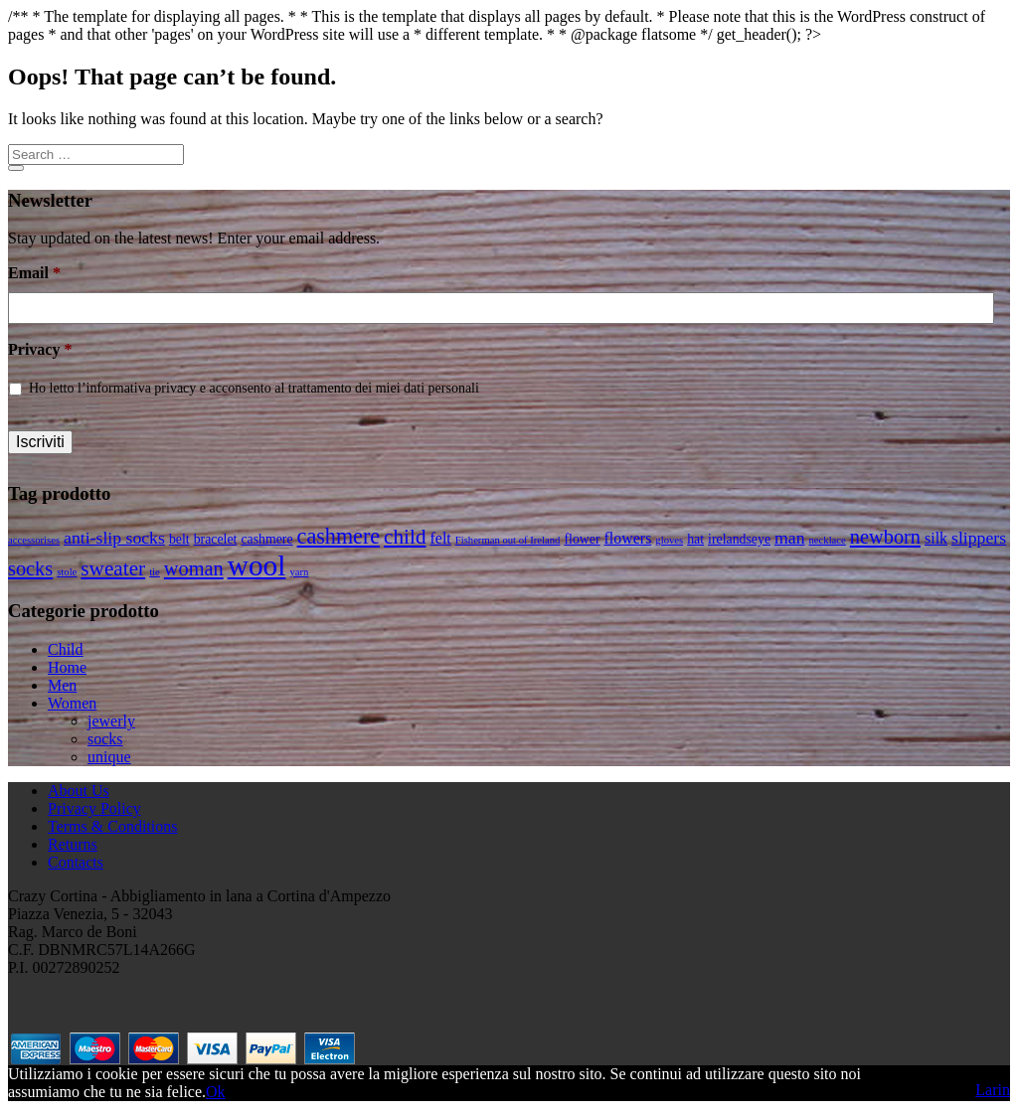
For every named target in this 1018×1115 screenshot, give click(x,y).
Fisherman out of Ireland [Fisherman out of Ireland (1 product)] (508, 540)
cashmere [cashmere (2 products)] (266, 539)
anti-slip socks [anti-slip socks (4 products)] (114, 538)
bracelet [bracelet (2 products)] (216, 539)
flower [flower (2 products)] (581, 539)
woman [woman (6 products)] (194, 568)
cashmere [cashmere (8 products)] (338, 536)
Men (62, 685)
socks (105, 738)
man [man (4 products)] (789, 538)
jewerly (111, 721)
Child (66, 649)
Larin (992, 1089)
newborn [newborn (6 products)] (885, 537)
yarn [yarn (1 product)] (298, 571)
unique (109, 756)
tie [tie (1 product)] (154, 571)
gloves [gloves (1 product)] (669, 540)
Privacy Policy (94, 808)
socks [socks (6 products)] (30, 568)
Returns (72, 844)
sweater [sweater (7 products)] (113, 568)
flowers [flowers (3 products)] (628, 538)
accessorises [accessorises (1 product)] (34, 540)
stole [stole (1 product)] (67, 571)
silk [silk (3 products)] (936, 538)
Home (67, 667)
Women (72, 703)
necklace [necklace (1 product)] (827, 540)
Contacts (75, 862)
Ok (216, 1091)
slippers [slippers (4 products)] (978, 538)
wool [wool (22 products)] (257, 565)
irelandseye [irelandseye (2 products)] (739, 539)
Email (34, 272)
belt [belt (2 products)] (179, 539)
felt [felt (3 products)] (440, 538)
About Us (78, 790)
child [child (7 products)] (404, 537)
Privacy (40, 349)
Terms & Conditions (112, 826)
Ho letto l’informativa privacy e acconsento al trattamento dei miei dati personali (254, 388)
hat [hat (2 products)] (695, 539)
